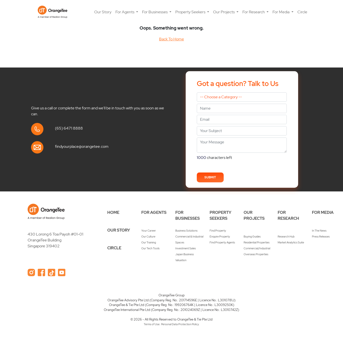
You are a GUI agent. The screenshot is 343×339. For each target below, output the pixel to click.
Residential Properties (257, 242)
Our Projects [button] (224, 12)
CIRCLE (114, 248)
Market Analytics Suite (291, 242)
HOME (113, 212)
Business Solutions (186, 230)
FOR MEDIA (323, 212)
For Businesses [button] (155, 12)
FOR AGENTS (153, 212)
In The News (319, 230)
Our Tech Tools (150, 248)
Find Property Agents (222, 242)
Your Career (148, 230)
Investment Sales (185, 248)
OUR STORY (118, 230)
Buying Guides (252, 236)
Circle (302, 12)
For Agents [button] (125, 12)
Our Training (148, 242)
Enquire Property (220, 236)
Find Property (218, 230)
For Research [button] (254, 12)
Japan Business (184, 254)
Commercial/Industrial (257, 248)
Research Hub (286, 236)
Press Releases (321, 236)
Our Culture (148, 236)
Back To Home (171, 39)
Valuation (180, 260)
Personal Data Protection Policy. (180, 324)
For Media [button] (281, 12)
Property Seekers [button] (190, 12)
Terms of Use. (152, 324)
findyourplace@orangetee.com (81, 146)
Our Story (102, 12)
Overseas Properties (256, 254)
